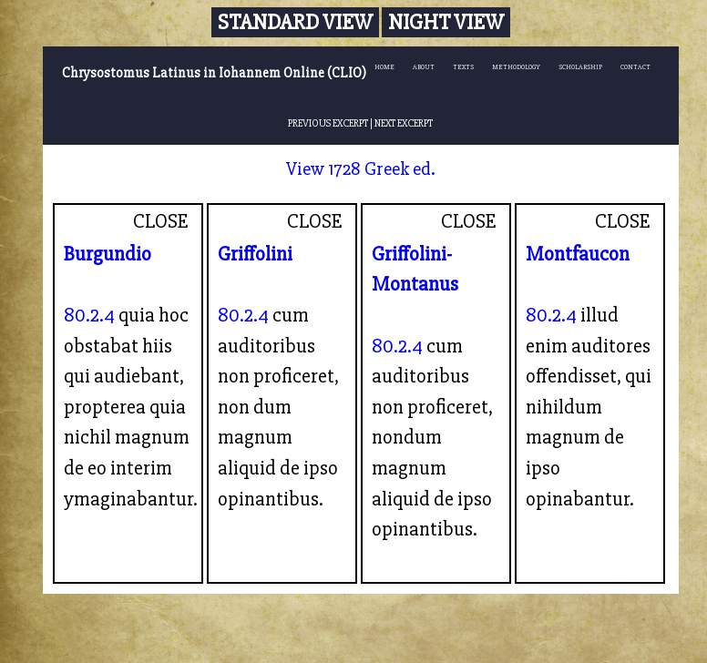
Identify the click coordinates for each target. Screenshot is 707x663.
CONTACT (635, 67)
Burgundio (107, 254)
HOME (384, 67)
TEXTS (463, 67)
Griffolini (255, 254)
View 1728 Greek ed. (360, 169)
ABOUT (424, 67)
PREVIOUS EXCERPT (328, 123)
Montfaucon (578, 254)
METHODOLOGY (516, 67)
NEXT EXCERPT (403, 123)
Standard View (295, 22)
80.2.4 (89, 315)
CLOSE (161, 221)
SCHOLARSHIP (580, 67)
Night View (446, 22)
